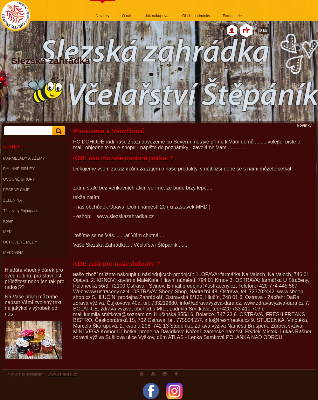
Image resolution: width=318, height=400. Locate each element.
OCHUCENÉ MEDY (20, 242)
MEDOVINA (13, 252)
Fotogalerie (232, 16)
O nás (127, 16)
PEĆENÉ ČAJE (16, 190)
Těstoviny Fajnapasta (21, 211)
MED (7, 232)
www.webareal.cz (62, 374)
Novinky (102, 16)
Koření (8, 221)
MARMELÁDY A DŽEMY (24, 158)
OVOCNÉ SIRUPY (19, 179)
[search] (58, 131)
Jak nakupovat (157, 16)
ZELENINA (12, 200)
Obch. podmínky (196, 16)
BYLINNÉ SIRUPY (19, 169)
